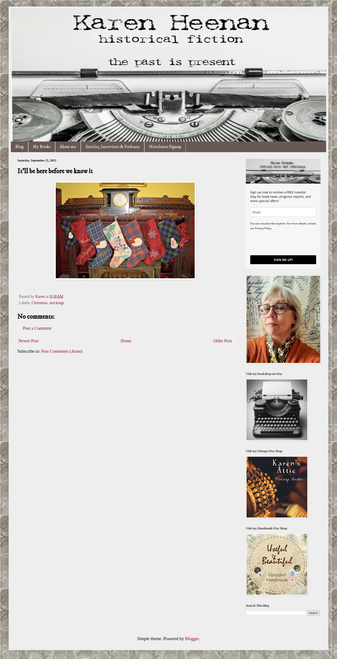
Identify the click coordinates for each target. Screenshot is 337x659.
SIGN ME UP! (283, 260)
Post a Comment (37, 328)
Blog (19, 147)
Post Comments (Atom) (61, 351)
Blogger (192, 638)
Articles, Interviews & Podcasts (112, 147)
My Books (42, 147)
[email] (283, 212)
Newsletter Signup (165, 147)
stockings (56, 303)
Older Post (222, 340)
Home (126, 340)
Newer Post (28, 340)
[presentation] (283, 242)
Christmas (39, 303)
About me (68, 147)
